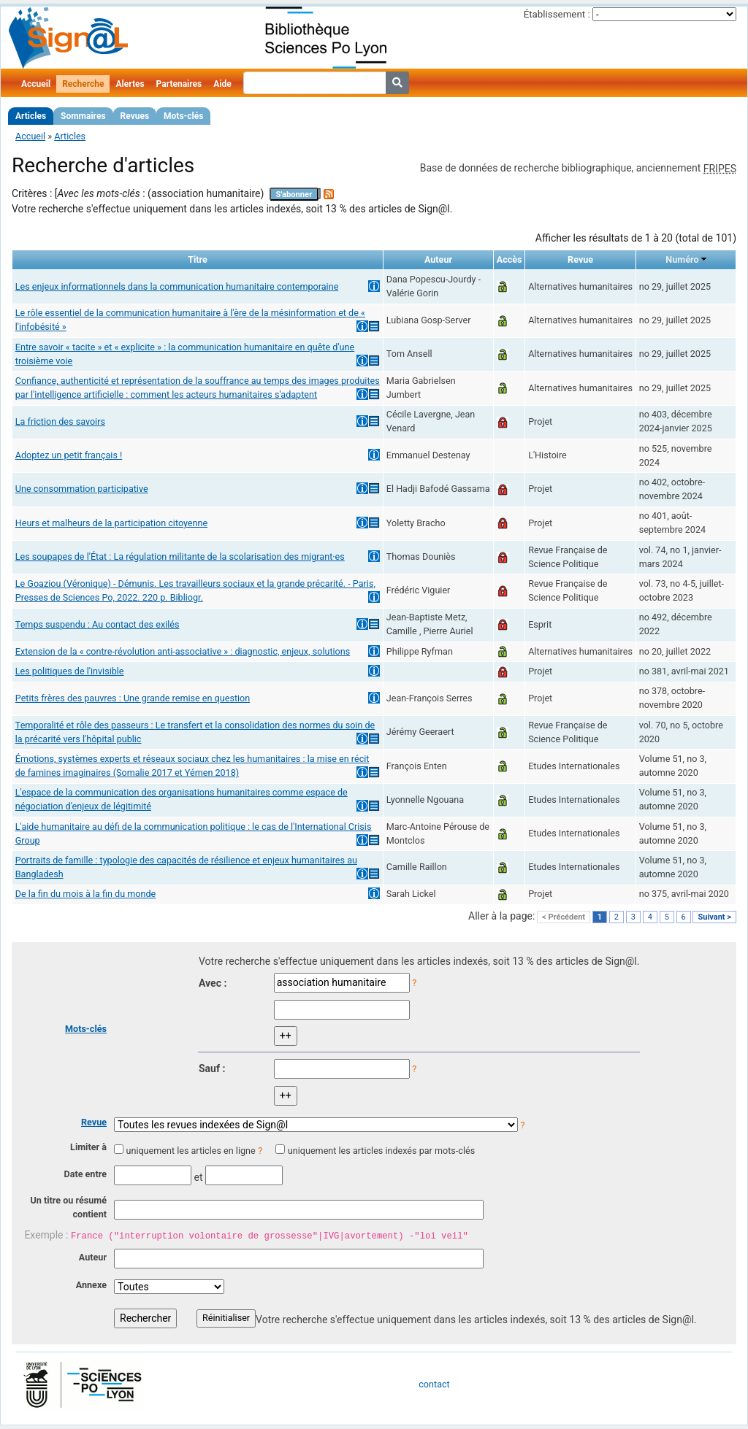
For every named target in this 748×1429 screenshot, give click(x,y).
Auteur (93, 1257)
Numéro (681, 259)
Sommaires (83, 116)
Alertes (129, 84)
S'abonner (294, 194)
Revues (135, 116)
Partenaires (179, 84)
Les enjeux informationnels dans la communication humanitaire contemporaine (177, 286)
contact (434, 1384)
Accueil (35, 84)
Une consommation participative (81, 488)
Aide (222, 84)
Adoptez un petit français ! (69, 455)
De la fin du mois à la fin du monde (85, 893)
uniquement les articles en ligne (190, 1150)
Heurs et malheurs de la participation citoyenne (111, 522)
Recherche (83, 84)
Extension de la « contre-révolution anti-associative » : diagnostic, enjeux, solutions (182, 651)
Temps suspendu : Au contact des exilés (97, 624)
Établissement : (557, 14)
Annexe (91, 1284)
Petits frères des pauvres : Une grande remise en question (132, 698)
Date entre (85, 1173)
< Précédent (563, 917)
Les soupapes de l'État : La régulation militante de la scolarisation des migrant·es (180, 556)
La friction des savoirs (60, 421)
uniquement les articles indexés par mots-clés (381, 1150)
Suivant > (714, 917)
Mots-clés (183, 116)
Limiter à (88, 1146)
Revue (94, 1122)
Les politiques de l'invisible (69, 671)
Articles (30, 116)
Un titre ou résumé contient (68, 1207)
